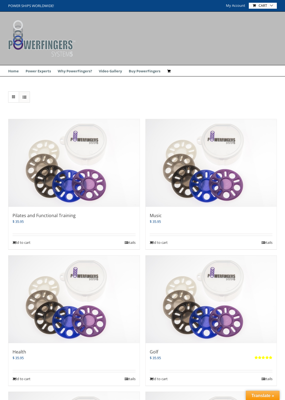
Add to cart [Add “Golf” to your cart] (159, 378)
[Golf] (211, 299)
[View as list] (24, 97)
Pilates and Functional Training (44, 216)
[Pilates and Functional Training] (74, 163)
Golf (154, 352)
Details (267, 378)
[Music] (211, 163)
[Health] (74, 299)
